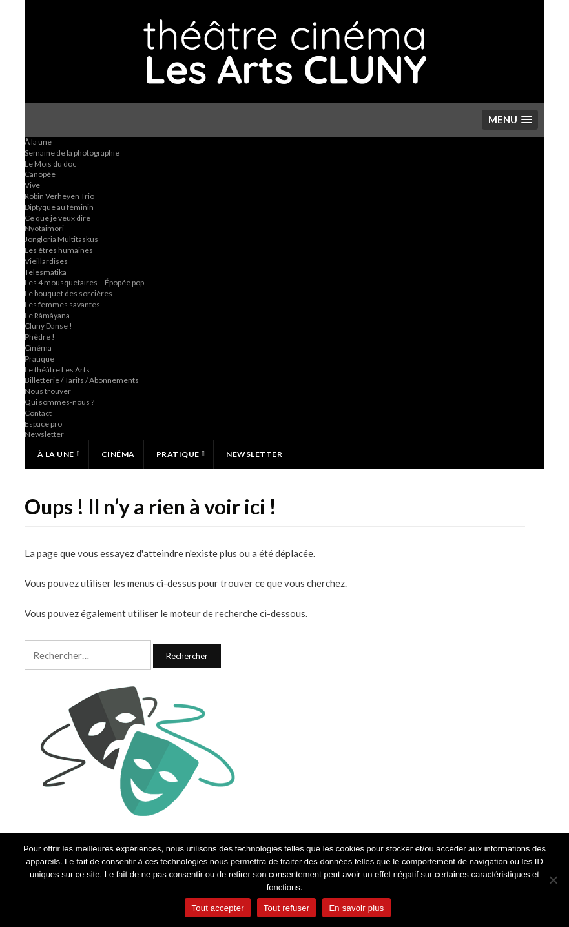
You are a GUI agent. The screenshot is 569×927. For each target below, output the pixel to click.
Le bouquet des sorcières (68, 293)
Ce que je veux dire (57, 218)
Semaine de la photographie (72, 153)
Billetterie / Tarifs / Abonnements (82, 380)
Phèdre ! (40, 336)
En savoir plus (356, 908)
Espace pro (43, 424)
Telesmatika (46, 272)
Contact (38, 413)
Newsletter (44, 434)
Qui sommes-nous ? (59, 402)
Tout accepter (217, 908)
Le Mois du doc (50, 163)
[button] (510, 120)
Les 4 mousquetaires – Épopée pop (84, 282)
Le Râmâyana (47, 315)
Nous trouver (48, 391)
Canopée (40, 174)
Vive (32, 185)
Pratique (39, 358)
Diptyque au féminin (59, 207)
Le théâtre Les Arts (57, 369)
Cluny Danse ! (48, 326)
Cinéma (38, 347)
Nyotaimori (44, 228)
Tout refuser (287, 908)
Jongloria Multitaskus (61, 239)
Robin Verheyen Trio (59, 196)
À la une (38, 142)
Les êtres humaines (59, 250)
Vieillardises (46, 261)
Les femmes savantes (62, 304)
